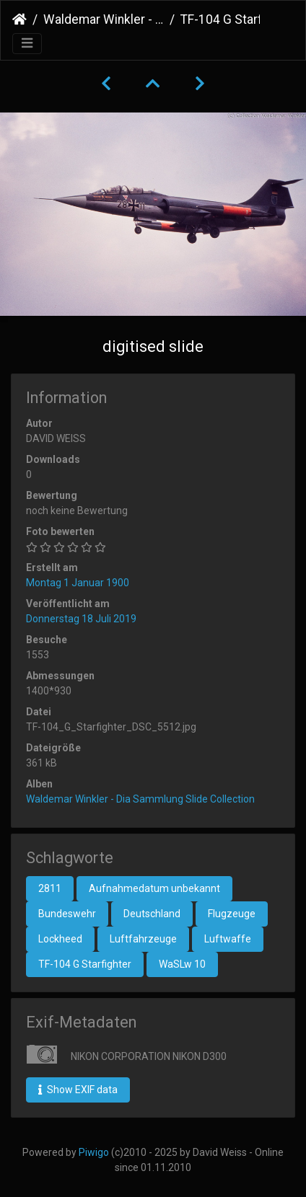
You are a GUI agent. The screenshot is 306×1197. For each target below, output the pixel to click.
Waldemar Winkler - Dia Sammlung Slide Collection (103, 19)
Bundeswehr (67, 913)
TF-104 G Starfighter (84, 964)
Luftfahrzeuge (143, 939)
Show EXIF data (78, 1089)
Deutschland (151, 913)
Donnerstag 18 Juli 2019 (81, 618)
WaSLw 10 (182, 964)
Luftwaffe (227, 939)
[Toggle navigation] (27, 43)
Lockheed (60, 939)
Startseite (19, 19)
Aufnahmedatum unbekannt (154, 888)
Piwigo (94, 1152)
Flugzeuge (231, 913)
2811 (49, 888)
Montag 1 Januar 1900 (77, 582)
